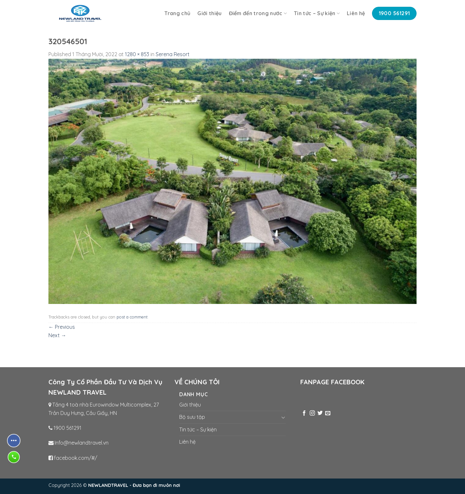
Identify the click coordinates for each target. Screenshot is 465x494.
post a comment (132, 316)
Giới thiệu (209, 13)
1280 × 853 (137, 54)
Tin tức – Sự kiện (317, 13)
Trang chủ (177, 13)
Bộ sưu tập (192, 417)
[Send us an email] (327, 413)
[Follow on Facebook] (304, 413)
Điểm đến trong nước (258, 13)
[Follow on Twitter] (320, 413)
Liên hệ (356, 13)
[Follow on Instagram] (312, 413)
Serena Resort (173, 54)
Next (57, 335)
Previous (61, 327)
